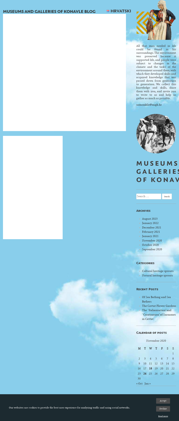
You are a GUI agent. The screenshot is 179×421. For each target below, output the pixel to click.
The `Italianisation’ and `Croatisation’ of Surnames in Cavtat (159, 314)
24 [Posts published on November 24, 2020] (144, 373)
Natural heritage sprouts (157, 275)
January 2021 (150, 236)
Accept (163, 400)
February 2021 (151, 232)
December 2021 (151, 227)
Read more (163, 416)
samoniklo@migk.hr (149, 104)
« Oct (139, 383)
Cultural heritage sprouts (158, 271)
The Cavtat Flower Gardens (159, 306)
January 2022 (150, 223)
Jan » (148, 383)
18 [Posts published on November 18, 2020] (150, 368)
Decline (163, 408)
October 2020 (150, 245)
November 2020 (152, 240)
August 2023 (150, 219)
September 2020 (152, 249)
